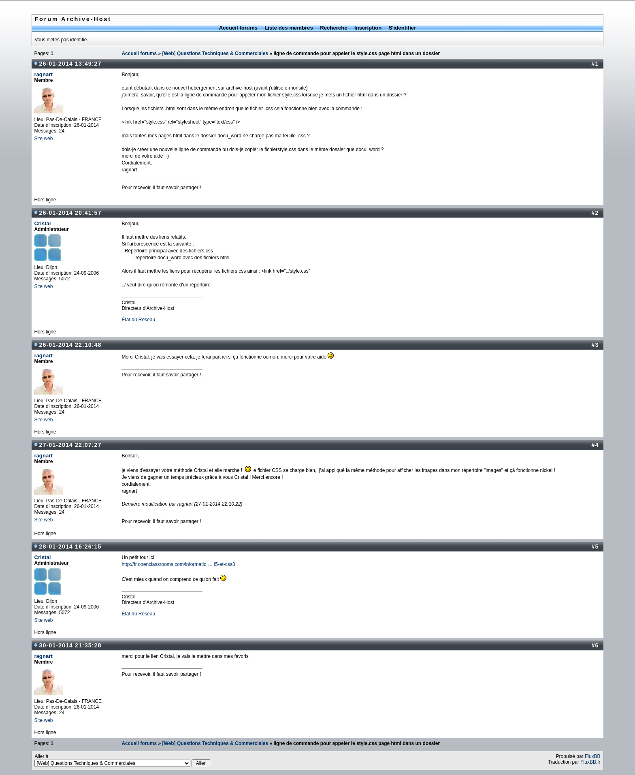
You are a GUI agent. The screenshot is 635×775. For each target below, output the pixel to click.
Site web (43, 138)
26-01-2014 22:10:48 (70, 345)
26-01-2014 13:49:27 (70, 63)
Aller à (122, 760)
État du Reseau (138, 319)
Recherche (333, 28)
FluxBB (593, 756)
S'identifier (402, 28)
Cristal (42, 223)
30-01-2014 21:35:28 (70, 645)
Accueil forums (238, 28)
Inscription (367, 28)
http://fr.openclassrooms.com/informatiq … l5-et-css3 (178, 564)
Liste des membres (288, 28)
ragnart (43, 74)
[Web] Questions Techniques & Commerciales (215, 53)
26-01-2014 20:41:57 (70, 212)
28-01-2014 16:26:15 (70, 546)
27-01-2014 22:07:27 (70, 445)
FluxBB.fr (590, 762)
